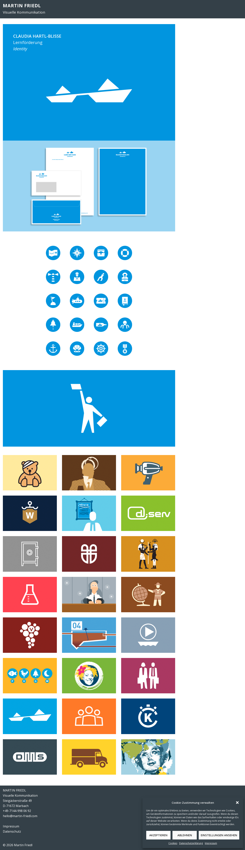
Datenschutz (12, 831)
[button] (237, 802)
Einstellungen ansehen (219, 835)
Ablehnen (184, 835)
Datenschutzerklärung (191, 843)
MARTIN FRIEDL (22, 5)
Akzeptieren (158, 835)
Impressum (211, 843)
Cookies (172, 843)
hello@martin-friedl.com (20, 816)
